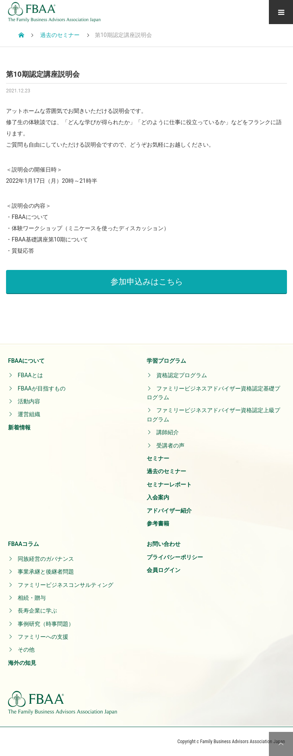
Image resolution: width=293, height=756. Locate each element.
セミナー (158, 458)
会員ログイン (163, 570)
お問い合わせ (163, 544)
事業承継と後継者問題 (46, 571)
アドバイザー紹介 (169, 510)
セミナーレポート (169, 484)
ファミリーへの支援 (43, 636)
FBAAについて (26, 361)
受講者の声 (170, 445)
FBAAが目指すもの (42, 388)
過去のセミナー (166, 471)
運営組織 (29, 414)
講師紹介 (167, 432)
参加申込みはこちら (147, 281)
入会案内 (158, 497)
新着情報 (19, 427)
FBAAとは (30, 375)
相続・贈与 (32, 598)
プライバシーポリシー (175, 557)
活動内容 (29, 401)
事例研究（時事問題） (46, 624)
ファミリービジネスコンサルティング (65, 585)
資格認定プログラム (181, 375)
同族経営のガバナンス (46, 559)
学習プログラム (166, 361)
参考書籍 (158, 523)
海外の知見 (22, 663)
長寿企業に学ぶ (37, 610)
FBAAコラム (23, 544)
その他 (26, 649)
